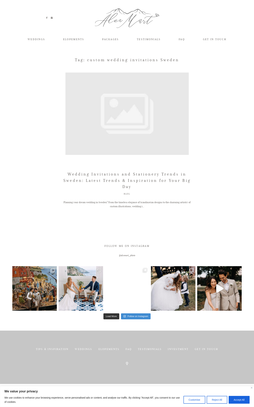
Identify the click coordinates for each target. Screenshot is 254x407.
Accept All (239, 399)
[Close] (251, 388)
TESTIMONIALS (149, 39)
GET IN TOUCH (214, 39)
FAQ (182, 39)
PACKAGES (110, 39)
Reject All (217, 399)
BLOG (127, 210)
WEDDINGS (36, 39)
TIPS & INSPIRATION (52, 365)
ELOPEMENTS (73, 39)
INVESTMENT (178, 365)
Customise (194, 399)
